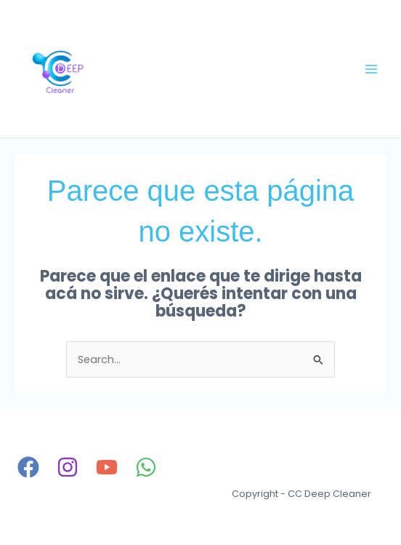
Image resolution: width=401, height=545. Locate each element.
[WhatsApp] (146, 467)
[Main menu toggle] (371, 69)
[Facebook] (28, 467)
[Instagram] (67, 467)
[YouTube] (107, 467)
